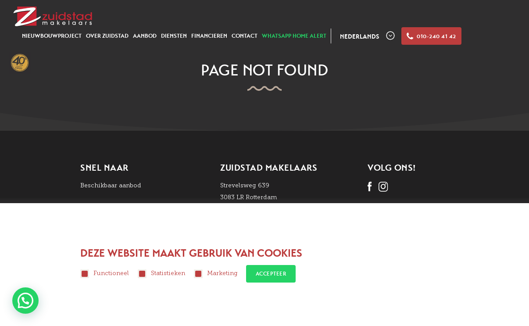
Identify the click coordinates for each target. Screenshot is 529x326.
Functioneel (104, 273)
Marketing (216, 273)
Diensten (174, 35)
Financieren (209, 35)
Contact (244, 35)
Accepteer (271, 274)
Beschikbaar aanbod (110, 185)
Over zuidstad (107, 35)
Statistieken (161, 273)
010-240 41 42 (431, 36)
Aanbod (145, 35)
